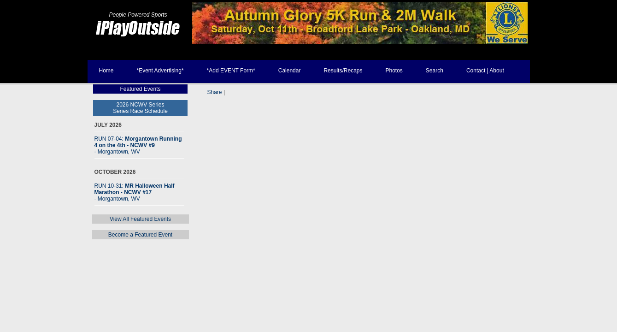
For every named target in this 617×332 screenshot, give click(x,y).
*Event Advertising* (160, 70)
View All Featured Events (140, 219)
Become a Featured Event (140, 234)
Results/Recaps (342, 70)
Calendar (289, 70)
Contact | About (485, 70)
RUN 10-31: (134, 192)
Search (434, 70)
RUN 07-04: (138, 145)
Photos (393, 70)
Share (214, 92)
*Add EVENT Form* (231, 70)
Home (106, 70)
